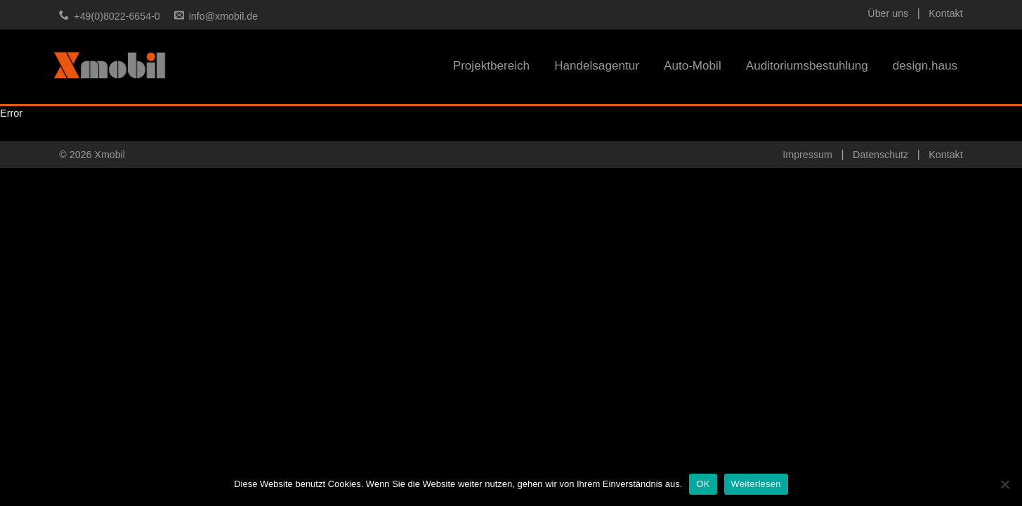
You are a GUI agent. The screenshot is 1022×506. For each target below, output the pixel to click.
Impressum (807, 154)
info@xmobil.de (223, 16)
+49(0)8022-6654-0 (116, 16)
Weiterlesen (756, 484)
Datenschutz (880, 154)
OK (702, 484)
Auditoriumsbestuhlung (807, 65)
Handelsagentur (596, 65)
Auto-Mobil (692, 65)
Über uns (887, 13)
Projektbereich (491, 65)
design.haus (925, 65)
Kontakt (945, 13)
